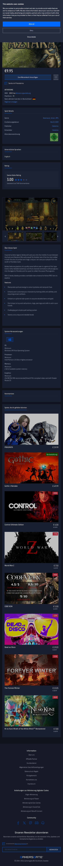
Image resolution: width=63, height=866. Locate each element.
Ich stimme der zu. (17, 844)
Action (53, 118)
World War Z (9, 565)
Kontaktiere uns (31, 780)
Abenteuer (46, 118)
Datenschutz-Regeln (31, 771)
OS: (6, 345)
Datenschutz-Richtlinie (20, 844)
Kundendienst (31, 763)
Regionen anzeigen (11, 102)
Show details (31, 37)
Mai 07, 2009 (54, 122)
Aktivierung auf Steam (31, 799)
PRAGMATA (9, 447)
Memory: (8, 364)
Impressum (31, 784)
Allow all (31, 24)
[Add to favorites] (55, 77)
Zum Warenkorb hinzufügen (28, 77)
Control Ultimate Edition (14, 524)
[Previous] (5, 236)
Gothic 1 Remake (11, 486)
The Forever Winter (12, 688)
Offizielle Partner (31, 759)
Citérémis (55, 126)
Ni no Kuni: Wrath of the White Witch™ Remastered (25, 728)
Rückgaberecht (31, 775)
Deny (31, 30)
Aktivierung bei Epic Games (31, 803)
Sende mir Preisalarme (16, 83)
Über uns (32, 755)
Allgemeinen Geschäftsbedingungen (31, 767)
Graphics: (8, 373)
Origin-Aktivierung (31, 794)
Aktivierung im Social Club (31, 807)
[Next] (58, 236)
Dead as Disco (10, 647)
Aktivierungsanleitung (23, 93)
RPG (57, 118)
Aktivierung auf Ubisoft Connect (31, 811)
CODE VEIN (8, 606)
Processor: (8, 354)
